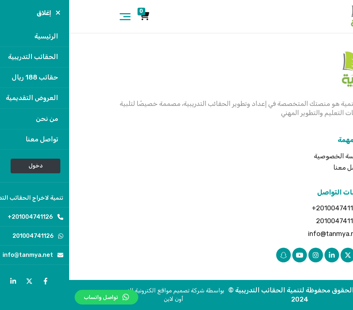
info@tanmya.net (271, 234)
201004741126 (275, 221)
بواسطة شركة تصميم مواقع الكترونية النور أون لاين (104, 294)
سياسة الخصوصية (270, 156)
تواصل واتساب (37, 297)
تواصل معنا (280, 167)
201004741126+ (273, 208)
